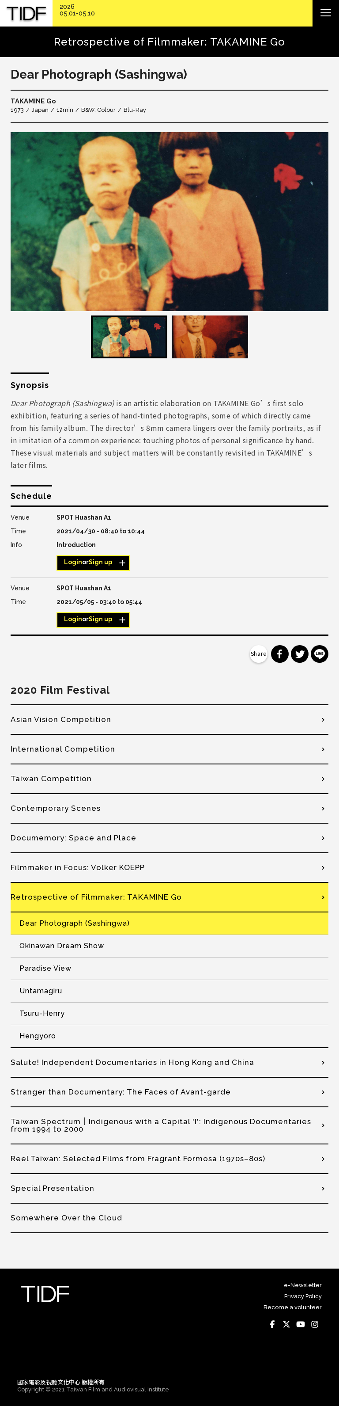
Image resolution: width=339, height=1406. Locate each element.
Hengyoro (37, 1036)
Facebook (272, 1324)
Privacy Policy (303, 1296)
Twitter (286, 1324)
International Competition (63, 749)
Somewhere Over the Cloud (66, 1217)
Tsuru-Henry (42, 1013)
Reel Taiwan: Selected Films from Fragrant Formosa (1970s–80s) (138, 1158)
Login (73, 562)
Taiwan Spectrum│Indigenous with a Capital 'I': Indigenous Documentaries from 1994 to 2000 (161, 1125)
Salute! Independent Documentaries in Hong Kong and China (132, 1062)
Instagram (315, 1324)
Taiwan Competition (51, 778)
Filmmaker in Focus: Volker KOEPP (78, 867)
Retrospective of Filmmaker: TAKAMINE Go (96, 897)
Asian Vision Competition (61, 719)
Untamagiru (40, 991)
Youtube (301, 1324)
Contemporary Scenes (56, 808)
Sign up (100, 562)
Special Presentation (52, 1188)
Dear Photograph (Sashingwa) (74, 923)
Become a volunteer (293, 1307)
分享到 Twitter (300, 654)
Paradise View (45, 968)
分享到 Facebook (280, 654)
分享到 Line (319, 654)
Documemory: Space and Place (73, 837)
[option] (169, 221)
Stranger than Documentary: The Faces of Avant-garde (121, 1091)
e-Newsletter (303, 1285)
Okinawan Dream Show (61, 946)
